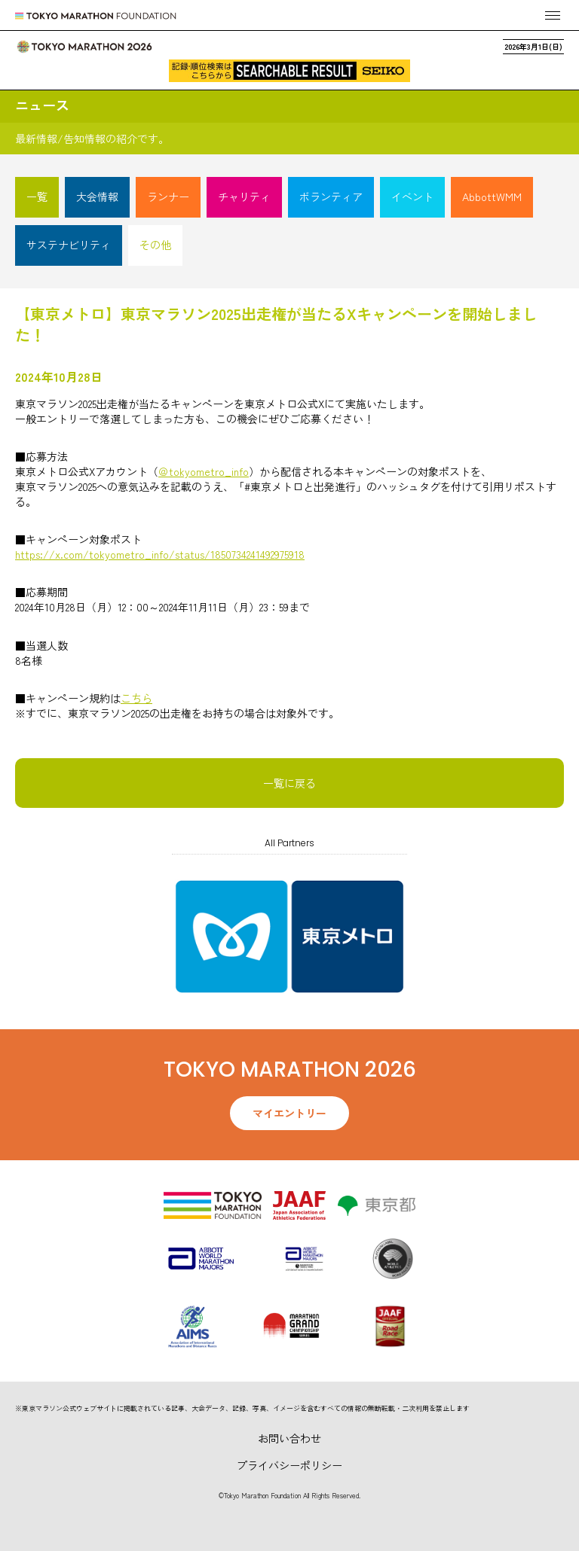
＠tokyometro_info (203, 471)
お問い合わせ (289, 1438)
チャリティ (244, 196)
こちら (136, 697)
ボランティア (331, 196)
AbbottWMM (492, 196)
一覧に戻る (289, 783)
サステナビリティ (68, 244)
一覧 (36, 196)
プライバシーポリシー (289, 1465)
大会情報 (97, 196)
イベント (412, 196)
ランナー (168, 196)
